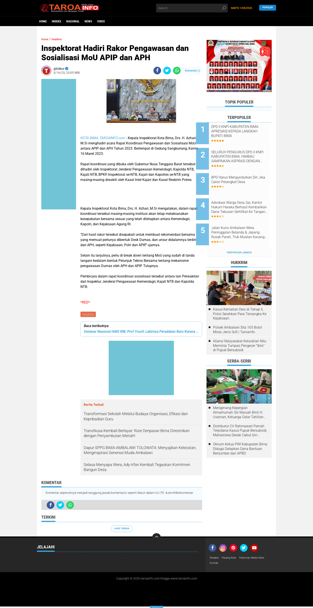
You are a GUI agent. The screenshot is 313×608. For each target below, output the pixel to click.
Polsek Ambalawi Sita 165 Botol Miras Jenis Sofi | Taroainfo (237, 313)
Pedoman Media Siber (258, 558)
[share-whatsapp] (177, 70)
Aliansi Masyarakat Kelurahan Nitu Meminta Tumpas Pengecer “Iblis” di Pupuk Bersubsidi (239, 329)
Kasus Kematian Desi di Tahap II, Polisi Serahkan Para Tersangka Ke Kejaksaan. (239, 297)
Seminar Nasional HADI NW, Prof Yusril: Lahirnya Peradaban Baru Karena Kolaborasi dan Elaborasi (141, 332)
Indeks (56, 21)
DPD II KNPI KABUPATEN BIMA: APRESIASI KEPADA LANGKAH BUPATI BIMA (241, 131)
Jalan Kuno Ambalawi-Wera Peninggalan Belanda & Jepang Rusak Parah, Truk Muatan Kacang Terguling (243, 219)
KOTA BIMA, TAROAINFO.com (102, 138)
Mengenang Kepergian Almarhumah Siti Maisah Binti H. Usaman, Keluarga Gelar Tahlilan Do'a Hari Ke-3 (238, 396)
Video (101, 21)
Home (43, 21)
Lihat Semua (121, 529)
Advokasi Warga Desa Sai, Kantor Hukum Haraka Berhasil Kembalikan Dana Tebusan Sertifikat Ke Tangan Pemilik (244, 197)
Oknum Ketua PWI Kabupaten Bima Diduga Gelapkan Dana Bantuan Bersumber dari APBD (240, 432)
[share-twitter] (167, 70)
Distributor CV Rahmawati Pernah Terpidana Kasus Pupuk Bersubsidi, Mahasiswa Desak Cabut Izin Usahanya (240, 414)
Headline (88, 314)
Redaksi (215, 558)
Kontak (215, 564)
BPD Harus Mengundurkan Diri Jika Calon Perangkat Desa (245, 173)
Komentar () (192, 70)
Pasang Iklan (232, 558)
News (88, 21)
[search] (192, 8)
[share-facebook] (157, 70)
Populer (267, 8)
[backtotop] (156, 538)
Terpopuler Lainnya (239, 235)
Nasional (73, 21)
